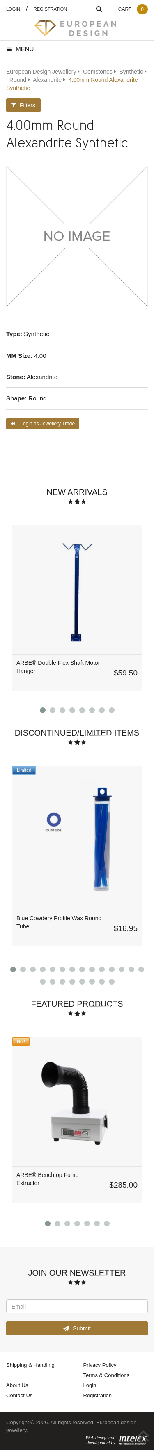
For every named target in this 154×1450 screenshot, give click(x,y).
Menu (20, 49)
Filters (23, 105)
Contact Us (19, 1395)
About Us (17, 1385)
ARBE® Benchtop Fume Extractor (47, 1179)
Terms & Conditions (106, 1375)
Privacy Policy (100, 1365)
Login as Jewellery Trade (43, 423)
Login (13, 9)
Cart (133, 9)
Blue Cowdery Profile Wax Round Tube (58, 922)
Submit (76, 1328)
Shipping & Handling (30, 1365)
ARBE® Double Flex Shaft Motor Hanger (58, 667)
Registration (50, 9)
